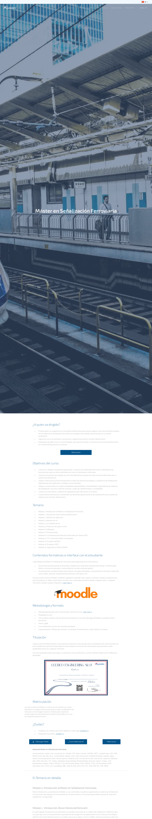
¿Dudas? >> (60, 734)
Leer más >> (67, 583)
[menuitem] (61, 7)
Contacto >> (84, 731)
